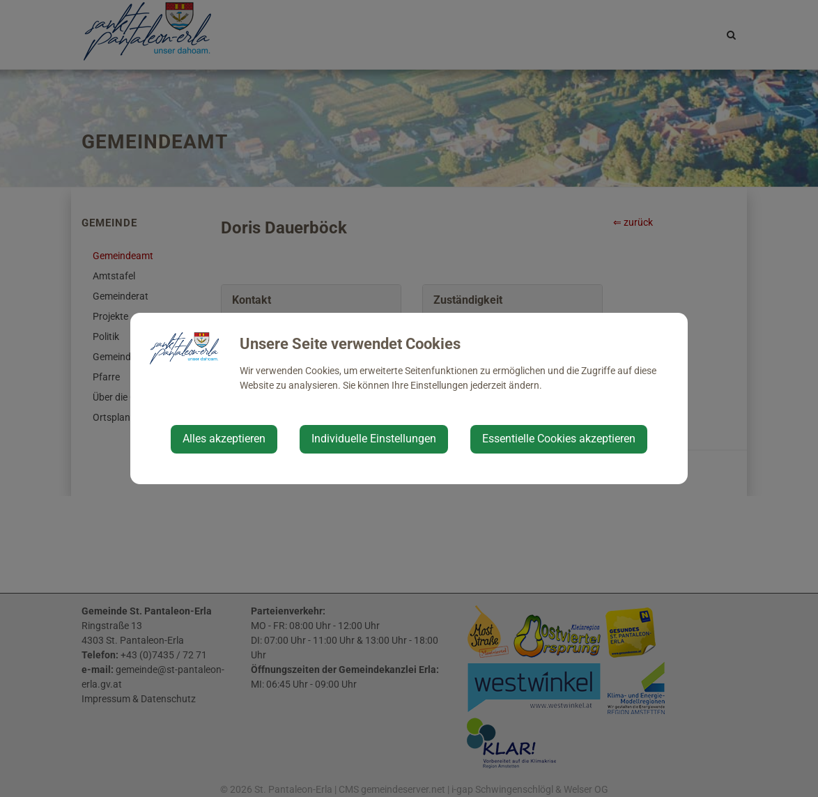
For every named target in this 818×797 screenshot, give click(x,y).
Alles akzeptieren (224, 438)
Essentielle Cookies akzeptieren (558, 438)
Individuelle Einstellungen (373, 438)
